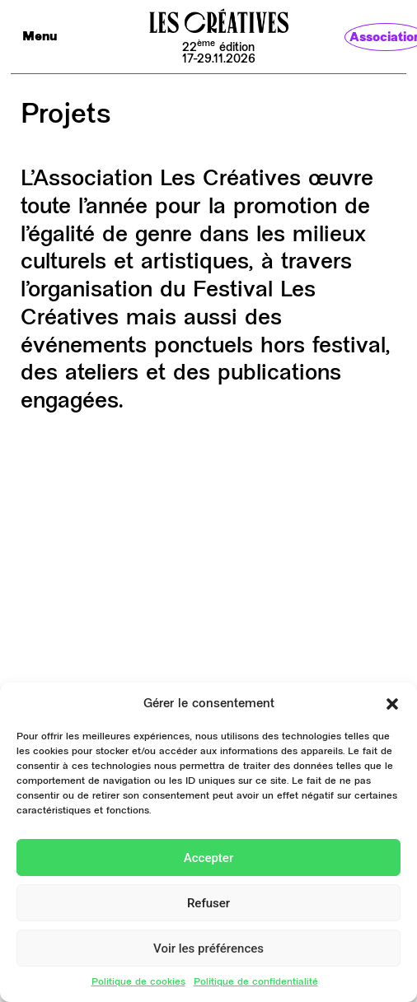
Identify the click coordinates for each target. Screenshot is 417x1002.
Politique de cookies (138, 982)
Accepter (208, 858)
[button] (392, 704)
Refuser (208, 903)
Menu (39, 37)
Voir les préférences (208, 948)
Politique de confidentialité (256, 982)
